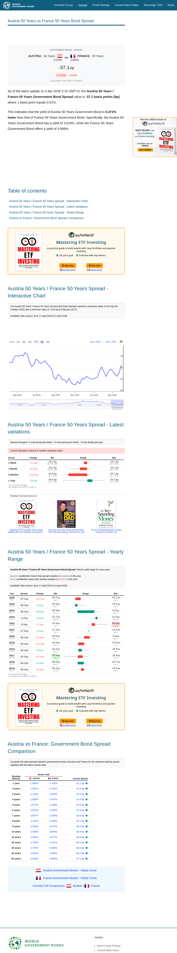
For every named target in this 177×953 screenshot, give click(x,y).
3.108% (53, 805)
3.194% (53, 810)
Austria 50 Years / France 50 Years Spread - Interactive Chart (48, 201)
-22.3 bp (80, 810)
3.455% (53, 821)
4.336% (53, 848)
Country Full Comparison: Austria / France (66, 885)
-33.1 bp (80, 821)
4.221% (53, 842)
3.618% (34, 858)
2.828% (34, 799)
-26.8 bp (80, 815)
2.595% (34, 783)
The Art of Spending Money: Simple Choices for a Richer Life (106, 531)
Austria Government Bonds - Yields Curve (70, 870)
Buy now (67, 265)
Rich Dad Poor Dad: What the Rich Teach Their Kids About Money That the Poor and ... (66, 532)
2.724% (34, 794)
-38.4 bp (80, 831)
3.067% (34, 815)
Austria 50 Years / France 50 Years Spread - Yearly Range (46, 212)
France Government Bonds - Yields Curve (70, 878)
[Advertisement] (66, 35)
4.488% (53, 853)
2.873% (34, 805)
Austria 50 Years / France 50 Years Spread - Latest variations (48, 206)
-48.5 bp (80, 837)
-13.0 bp (80, 788)
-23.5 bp (80, 794)
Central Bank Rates (127, 5)
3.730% (34, 842)
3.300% (34, 831)
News (171, 5)
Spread (83, 5)
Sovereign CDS (153, 5)
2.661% (34, 788)
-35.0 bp (80, 826)
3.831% (34, 853)
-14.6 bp (80, 799)
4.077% (53, 837)
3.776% (34, 848)
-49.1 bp (80, 842)
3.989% (53, 858)
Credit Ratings (101, 5)
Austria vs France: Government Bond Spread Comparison (46, 218)
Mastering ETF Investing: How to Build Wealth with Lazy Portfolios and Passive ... (26, 531)
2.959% (53, 794)
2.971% (34, 810)
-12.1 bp (80, 783)
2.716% (53, 783)
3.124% (34, 821)
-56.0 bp (80, 848)
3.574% (53, 826)
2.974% (53, 799)
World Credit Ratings (109, 945)
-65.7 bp (80, 853)
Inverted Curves (63, 5)
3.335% (53, 815)
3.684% (53, 831)
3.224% (34, 826)
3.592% (34, 837)
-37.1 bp (80, 858)
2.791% (53, 788)
